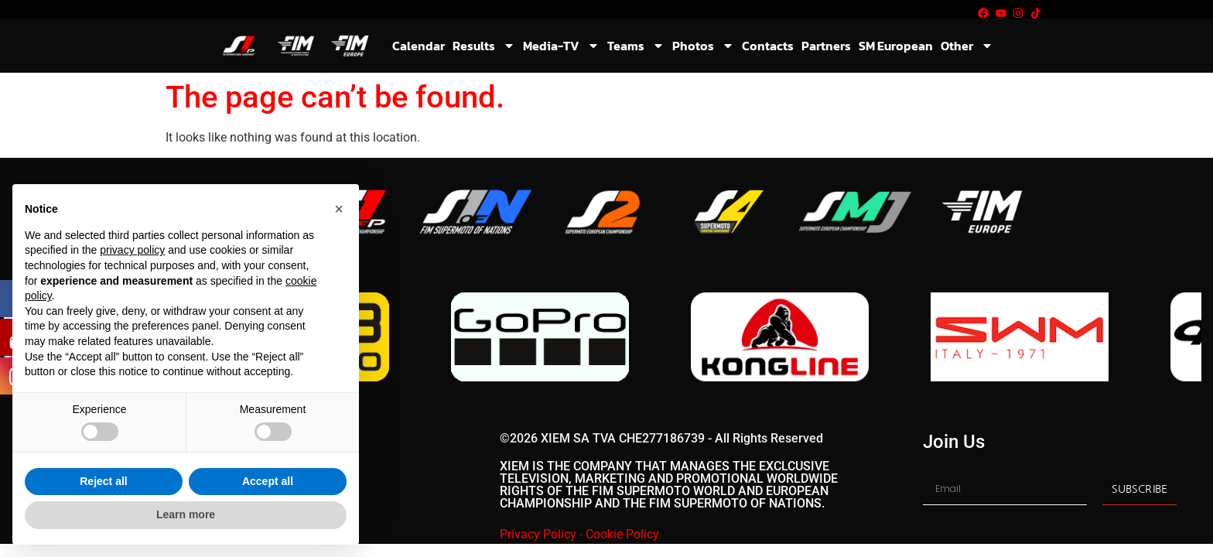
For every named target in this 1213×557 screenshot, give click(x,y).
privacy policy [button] (132, 250)
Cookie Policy (622, 534)
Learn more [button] (185, 514)
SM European (896, 45)
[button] (338, 208)
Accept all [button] (267, 481)
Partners (826, 45)
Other (967, 45)
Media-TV (561, 45)
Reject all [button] (103, 481)
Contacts (768, 45)
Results (484, 45)
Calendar (418, 45)
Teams (636, 45)
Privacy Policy (538, 534)
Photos (703, 45)
